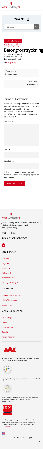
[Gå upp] (39, 442)
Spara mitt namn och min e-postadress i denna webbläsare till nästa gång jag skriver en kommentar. (21, 175)
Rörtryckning (11, 62)
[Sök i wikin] (19, 26)
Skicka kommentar (14, 183)
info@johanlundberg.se (14, 237)
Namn (7, 150)
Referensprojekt (8, 278)
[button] (40, 5)
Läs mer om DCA (6, 426)
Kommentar (8, 121)
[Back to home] (11, 5)
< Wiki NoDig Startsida (13, 41)
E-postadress (10, 161)
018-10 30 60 (9, 233)
